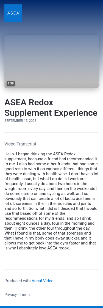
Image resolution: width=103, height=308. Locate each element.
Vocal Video (42, 280)
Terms (25, 294)
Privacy (10, 294)
